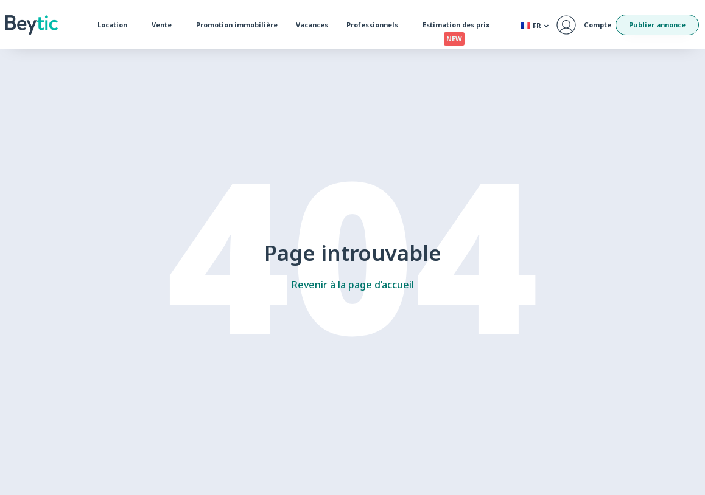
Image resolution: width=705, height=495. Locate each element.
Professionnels (375, 25)
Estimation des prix (459, 27)
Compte (597, 24)
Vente (165, 25)
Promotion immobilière (237, 24)
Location (115, 25)
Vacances (312, 24)
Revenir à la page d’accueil (353, 284)
